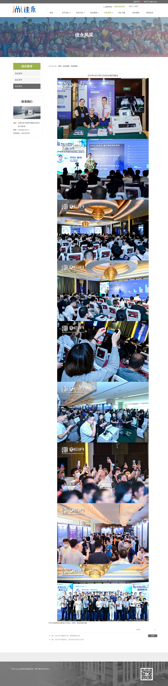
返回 (152, 636)
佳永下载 (121, 13)
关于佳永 (65, 13)
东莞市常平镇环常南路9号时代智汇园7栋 (29, 124)
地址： (15, 123)
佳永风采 (18, 86)
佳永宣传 (107, 13)
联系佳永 (149, 13)
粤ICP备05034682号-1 (42, 669)
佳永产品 (79, 13)
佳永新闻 (93, 13)
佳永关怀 (18, 80)
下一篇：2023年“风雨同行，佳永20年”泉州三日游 (66, 639)
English (154, 2)
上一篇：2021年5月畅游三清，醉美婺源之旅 (64, 636)
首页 (51, 13)
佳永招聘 (135, 13)
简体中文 (146, 2)
